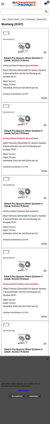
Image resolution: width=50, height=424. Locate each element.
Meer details (23, 390)
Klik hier (44, 98)
